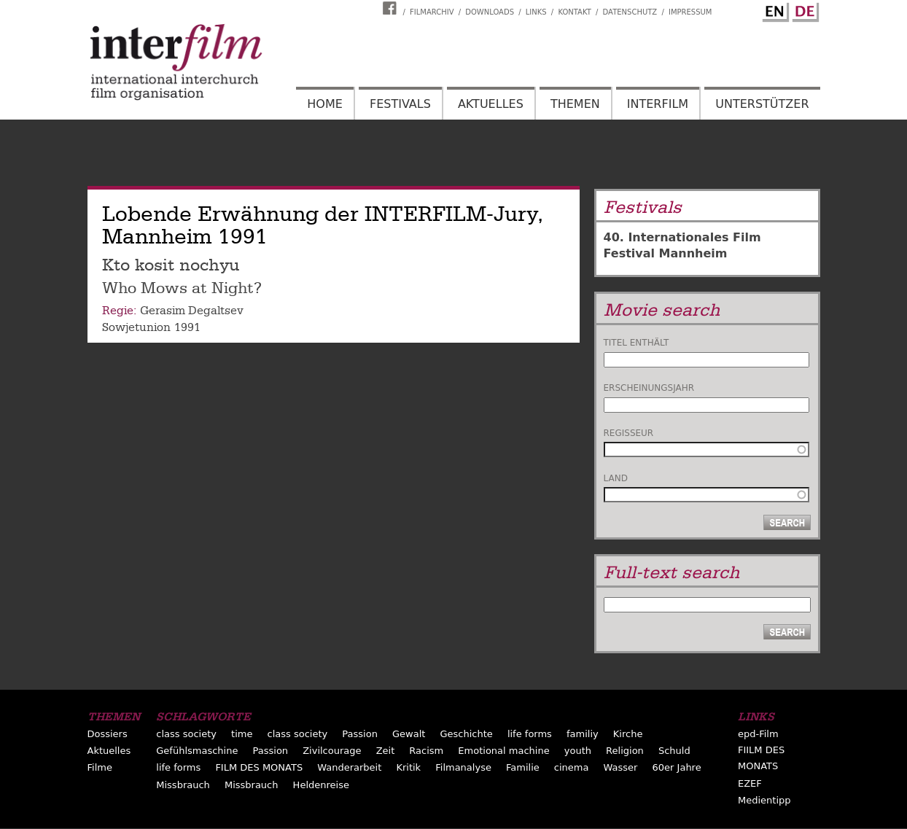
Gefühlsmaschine (197, 750)
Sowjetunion (136, 327)
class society (186, 733)
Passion (360, 733)
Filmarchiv (432, 12)
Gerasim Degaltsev (192, 310)
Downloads (489, 12)
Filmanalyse (463, 767)
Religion (625, 750)
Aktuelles (490, 104)
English (773, 9)
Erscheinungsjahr (649, 388)
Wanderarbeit (349, 767)
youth (577, 750)
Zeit (385, 750)
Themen (575, 104)
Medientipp (764, 800)
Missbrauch (183, 784)
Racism (426, 750)
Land (616, 478)
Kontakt (574, 12)
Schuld (674, 750)
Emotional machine (503, 750)
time (241, 733)
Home (325, 104)
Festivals (400, 104)
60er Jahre (677, 767)
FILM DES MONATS (259, 767)
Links (536, 12)
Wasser (621, 767)
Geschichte (466, 733)
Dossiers (107, 733)
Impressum (690, 12)
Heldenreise (321, 784)
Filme (99, 767)
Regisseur (629, 433)
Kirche (628, 733)
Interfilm (657, 104)
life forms (529, 733)
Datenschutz (630, 12)
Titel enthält (636, 343)
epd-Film (758, 733)
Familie (523, 767)
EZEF (750, 783)
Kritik (408, 767)
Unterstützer (762, 104)
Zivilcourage (332, 750)
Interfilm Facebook (391, 8)
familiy (583, 733)
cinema (571, 767)
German (803, 9)
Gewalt (408, 733)
